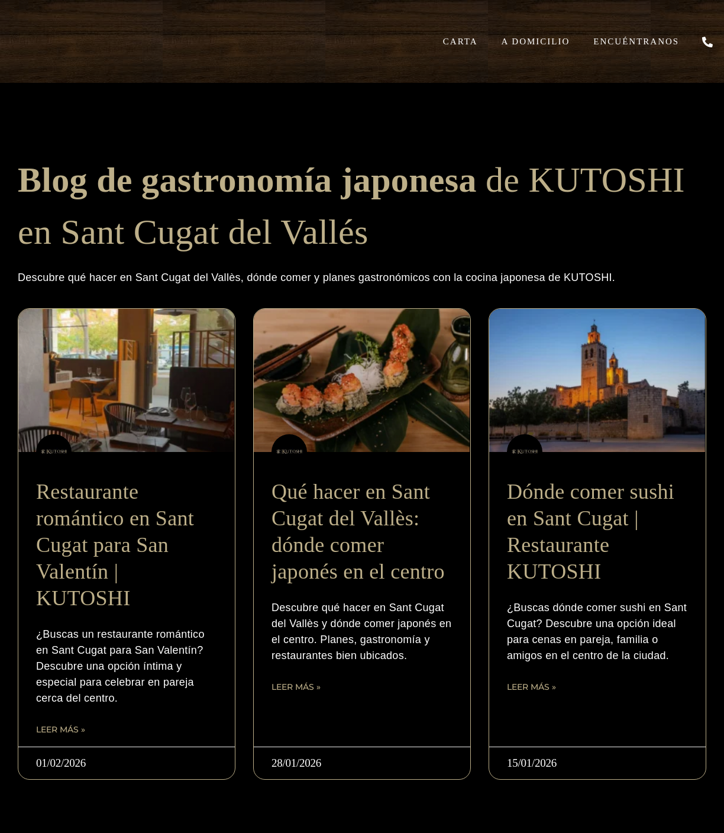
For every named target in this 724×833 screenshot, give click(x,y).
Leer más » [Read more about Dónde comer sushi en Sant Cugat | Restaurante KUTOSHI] (531, 687)
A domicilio (536, 41)
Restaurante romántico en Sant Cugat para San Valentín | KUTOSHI (115, 545)
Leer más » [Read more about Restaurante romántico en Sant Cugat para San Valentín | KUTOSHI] (60, 729)
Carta (460, 41)
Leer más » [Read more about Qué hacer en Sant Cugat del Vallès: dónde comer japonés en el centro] (296, 687)
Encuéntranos (636, 41)
